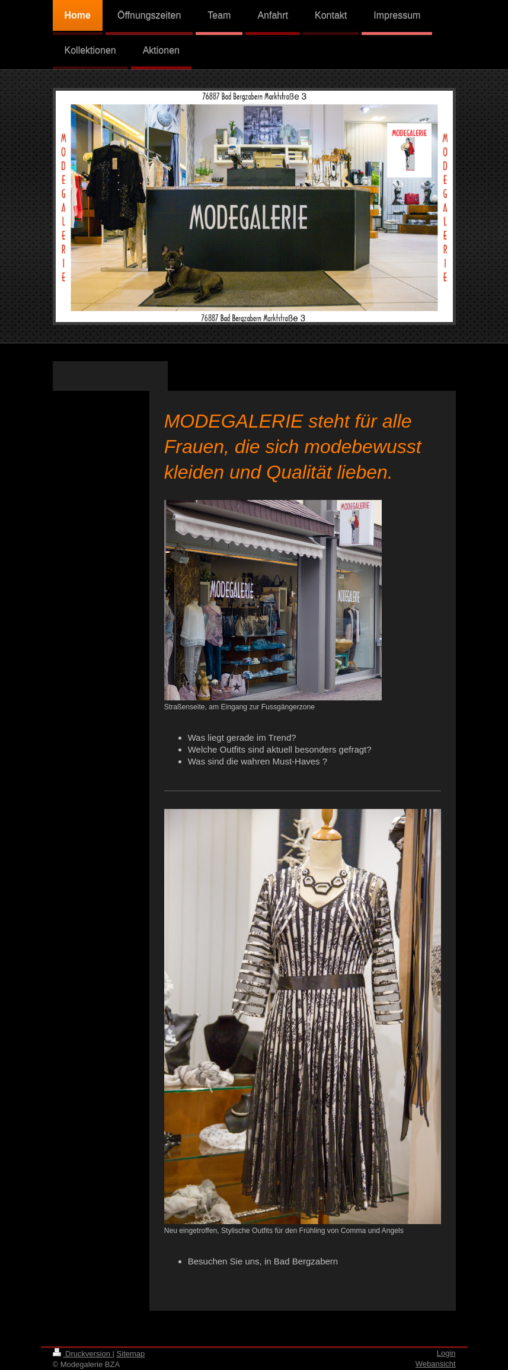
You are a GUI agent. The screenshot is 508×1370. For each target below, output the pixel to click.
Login (446, 1353)
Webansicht (436, 1363)
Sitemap (131, 1353)
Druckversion (83, 1353)
